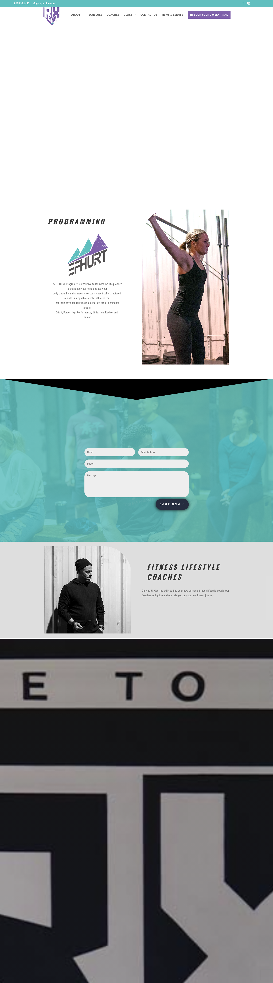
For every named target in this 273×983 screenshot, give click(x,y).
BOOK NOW (170, 504)
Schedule (95, 15)
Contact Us (149, 15)
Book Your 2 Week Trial (211, 14)
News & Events (172, 15)
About (75, 15)
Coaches (113, 15)
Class (128, 15)
